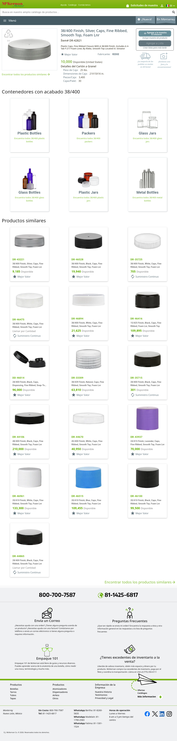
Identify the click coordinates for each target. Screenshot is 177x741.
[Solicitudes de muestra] (142, 5)
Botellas (14, 688)
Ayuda (64, 5)
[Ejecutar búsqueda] (173, 12)
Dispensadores (60, 692)
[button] (171, 5)
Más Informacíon (150, 696)
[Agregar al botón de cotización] (155, 33)
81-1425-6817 (118, 594)
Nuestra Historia (103, 691)
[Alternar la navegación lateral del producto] (5, 20)
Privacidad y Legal (104, 698)
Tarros (13, 692)
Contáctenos (84, 5)
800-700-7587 (57, 594)
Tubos (13, 695)
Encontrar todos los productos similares (26, 74)
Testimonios (101, 694)
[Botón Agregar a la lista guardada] (155, 43)
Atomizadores (60, 688)
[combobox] (86, 12)
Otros (55, 698)
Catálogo (72, 5)
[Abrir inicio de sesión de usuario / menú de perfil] (162, 5)
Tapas (13, 698)
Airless (56, 695)
